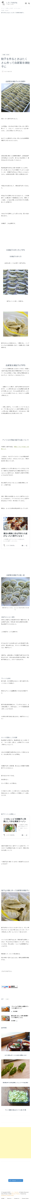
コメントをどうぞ (8, 71)
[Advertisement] (15, 31)
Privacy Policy (10, 1195)
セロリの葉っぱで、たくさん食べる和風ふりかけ (15, 1055)
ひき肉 (7, 999)
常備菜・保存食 (6, 54)
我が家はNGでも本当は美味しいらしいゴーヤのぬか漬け (15, 1082)
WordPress (3, 1195)
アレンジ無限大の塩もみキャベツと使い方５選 (15, 1110)
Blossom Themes (16, 1193)
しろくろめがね (11, 2)
